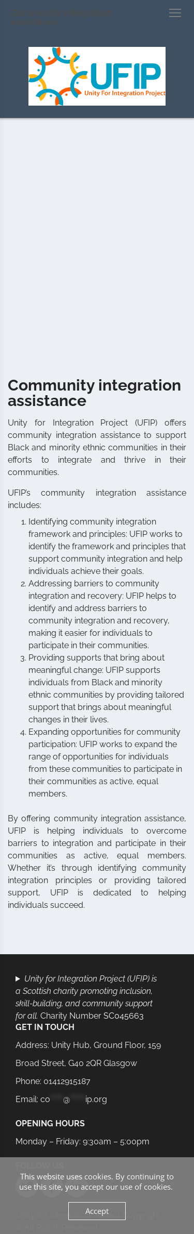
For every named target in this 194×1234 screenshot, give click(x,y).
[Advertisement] (97, 246)
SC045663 (123, 1016)
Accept (97, 1211)
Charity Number (86, 997)
